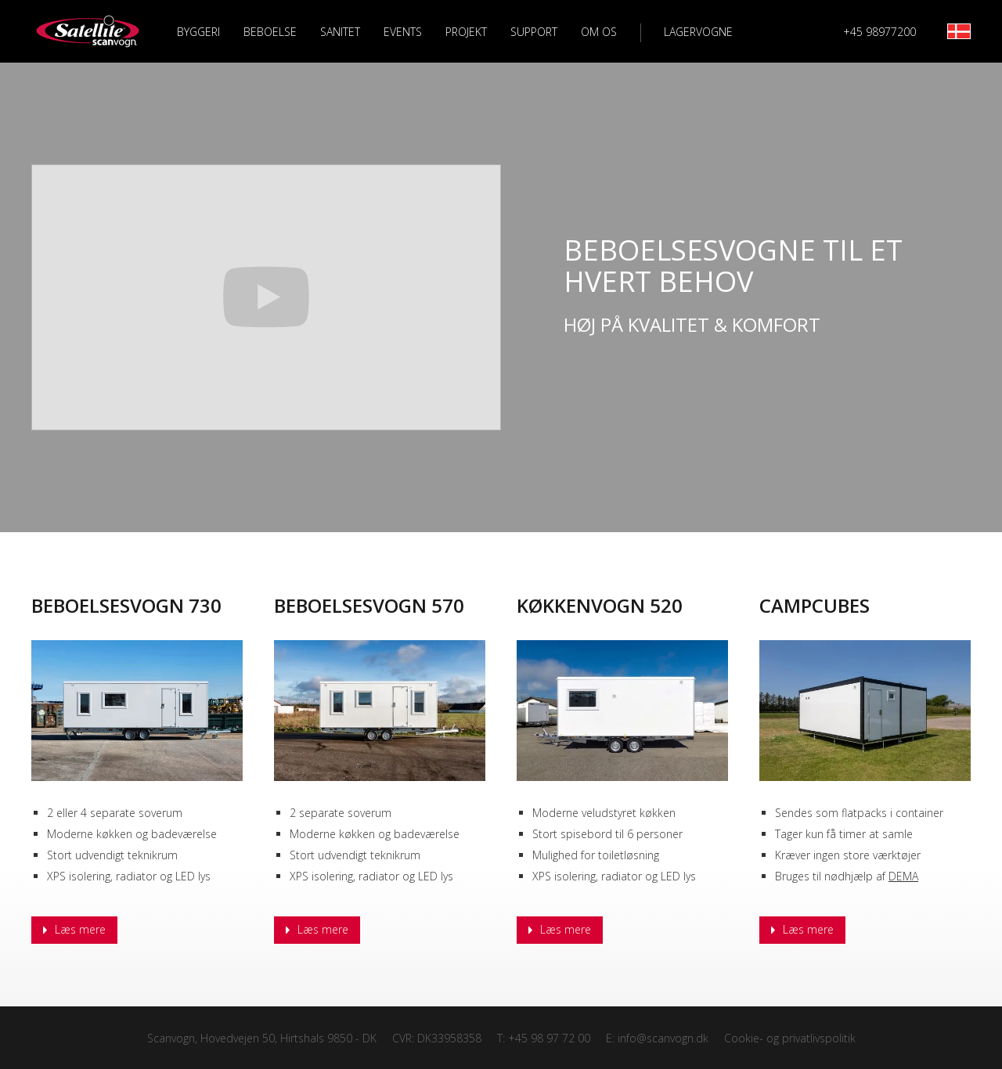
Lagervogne (698, 32)
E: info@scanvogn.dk (657, 1038)
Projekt (466, 31)
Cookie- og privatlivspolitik (790, 1038)
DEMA (903, 876)
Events (403, 31)
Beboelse (270, 31)
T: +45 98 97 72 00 (543, 1038)
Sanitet (340, 31)
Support (533, 31)
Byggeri (198, 31)
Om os (599, 31)
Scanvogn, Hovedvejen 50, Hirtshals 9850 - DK (262, 1038)
